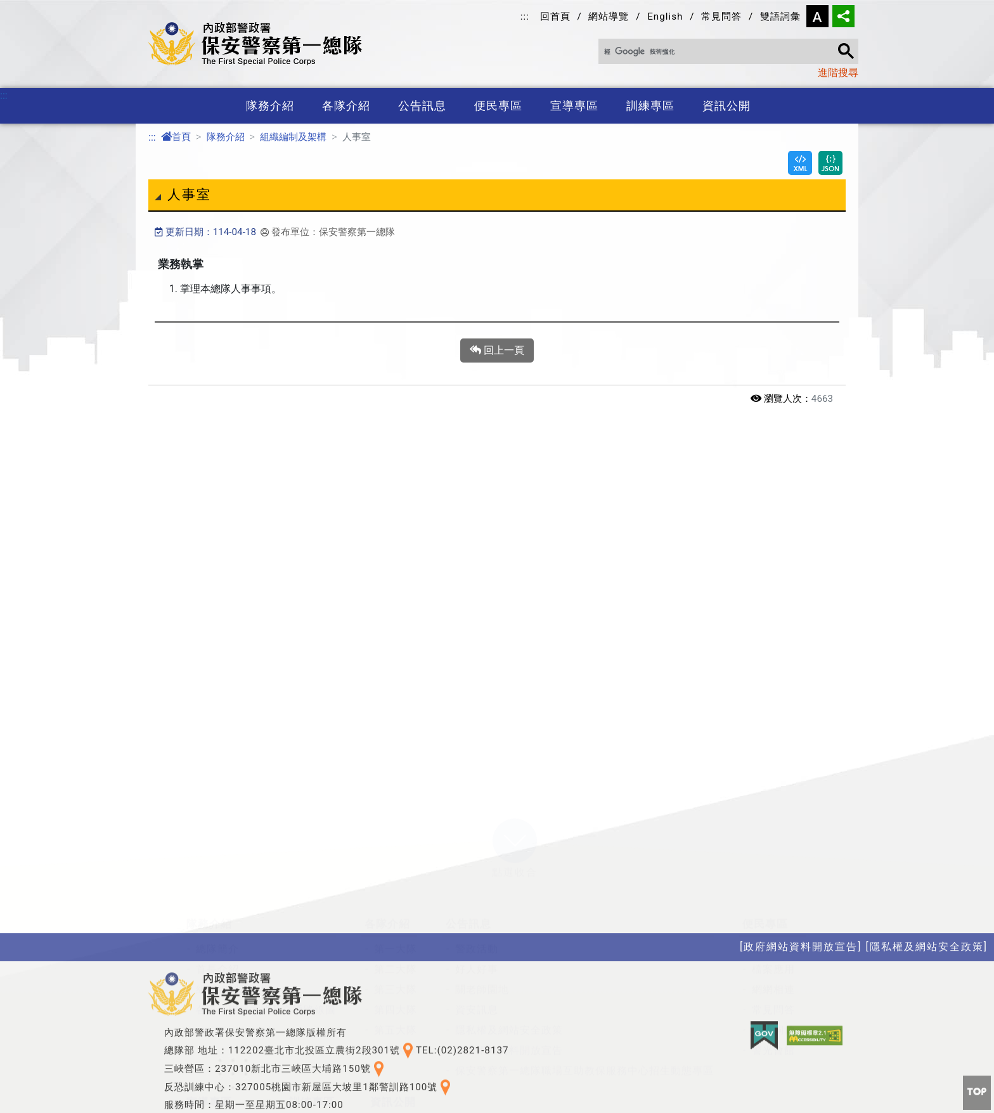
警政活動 (476, 809)
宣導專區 (574, 106)
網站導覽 (608, 16)
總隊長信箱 (779, 809)
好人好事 (476, 829)
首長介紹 (217, 829)
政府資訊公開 (412, 987)
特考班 (315, 987)
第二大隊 (395, 829)
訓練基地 (320, 1007)
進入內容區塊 (30, 7)
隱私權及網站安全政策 (509, 890)
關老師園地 (482, 850)
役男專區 (320, 1028)
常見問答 (721, 16)
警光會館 (773, 910)
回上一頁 (497, 350)
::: (524, 16)
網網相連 (773, 850)
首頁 (176, 137)
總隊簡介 (217, 809)
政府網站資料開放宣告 (509, 910)
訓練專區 (650, 106)
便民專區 (498, 106)
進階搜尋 (838, 73)
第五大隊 (395, 890)
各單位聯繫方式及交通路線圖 (266, 870)
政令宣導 (217, 987)
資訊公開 (726, 106)
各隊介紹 (346, 106)
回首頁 (555, 16)
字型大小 (817, 16)
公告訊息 (422, 106)
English (665, 16)
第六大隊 (395, 910)
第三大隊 (395, 850)
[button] (515, 700)
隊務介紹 (270, 106)
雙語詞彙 (780, 16)
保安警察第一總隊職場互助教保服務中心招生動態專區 (584, 931)
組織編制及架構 (293, 137)
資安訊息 (476, 870)
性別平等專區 (412, 1007)
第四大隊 (395, 870)
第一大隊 (395, 809)
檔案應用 (773, 829)
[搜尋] (723, 52)
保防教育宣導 (228, 1007)
